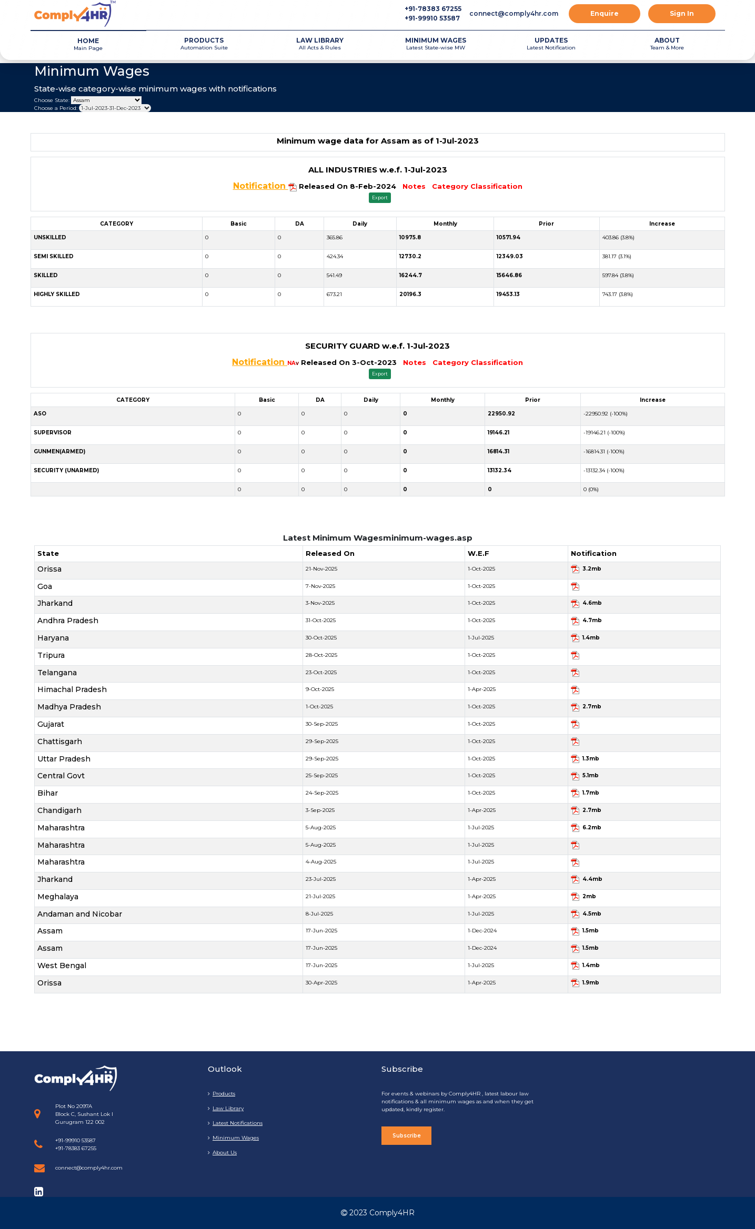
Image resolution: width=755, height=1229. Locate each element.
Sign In (682, 13)
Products (221, 1093)
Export (380, 197)
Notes (414, 186)
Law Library (226, 1108)
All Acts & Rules (320, 43)
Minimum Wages (233, 1137)
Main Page (88, 44)
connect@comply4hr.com (513, 13)
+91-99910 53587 (432, 18)
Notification (260, 186)
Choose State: (51, 100)
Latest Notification (551, 43)
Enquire (604, 13)
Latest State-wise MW (436, 43)
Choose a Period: (55, 108)
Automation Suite (204, 43)
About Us (222, 1152)
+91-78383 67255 (433, 9)
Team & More (667, 43)
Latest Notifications (235, 1123)
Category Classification (477, 186)
